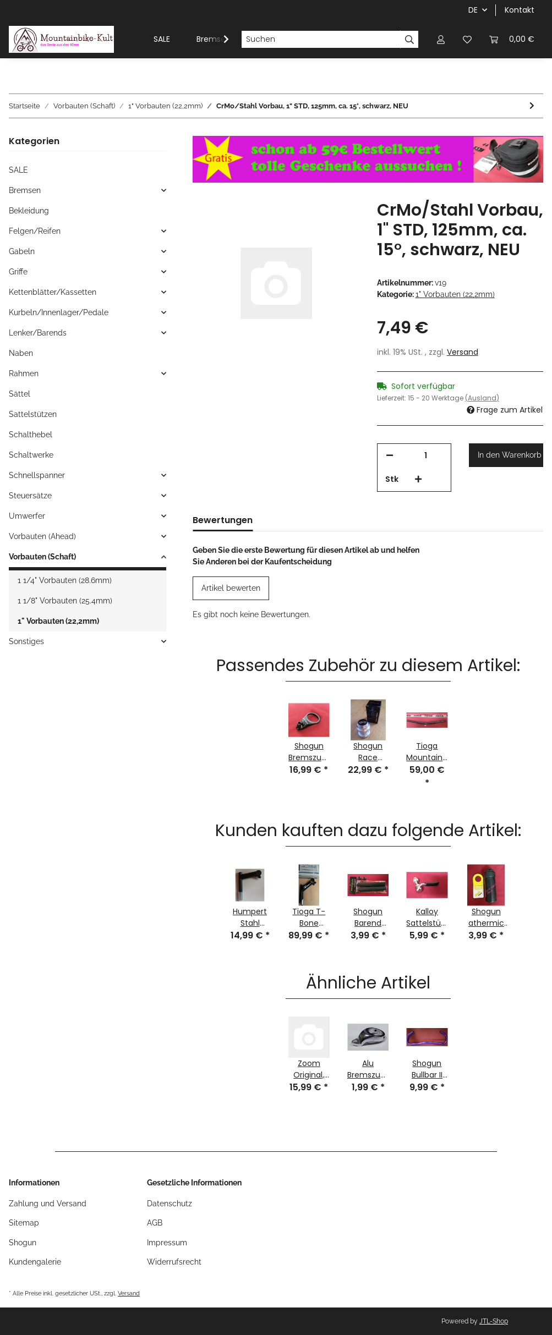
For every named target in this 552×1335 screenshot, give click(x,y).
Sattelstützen (33, 414)
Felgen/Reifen (35, 231)
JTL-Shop (493, 1321)
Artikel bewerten (230, 588)
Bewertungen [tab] (223, 520)
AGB (154, 1222)
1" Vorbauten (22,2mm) (455, 294)
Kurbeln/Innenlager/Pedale (58, 312)
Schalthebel (30, 434)
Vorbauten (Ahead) (42, 536)
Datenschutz (169, 1203)
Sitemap (24, 1222)
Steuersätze (30, 495)
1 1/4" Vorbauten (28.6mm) (65, 580)
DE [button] (473, 9)
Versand (462, 352)
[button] (441, 39)
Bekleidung (29, 210)
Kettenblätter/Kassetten (52, 292)
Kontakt (519, 9)
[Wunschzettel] (467, 39)
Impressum (167, 1242)
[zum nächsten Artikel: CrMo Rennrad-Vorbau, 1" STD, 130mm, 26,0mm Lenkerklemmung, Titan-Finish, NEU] (532, 106)
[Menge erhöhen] (418, 479)
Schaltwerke (31, 455)
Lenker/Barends (38, 332)
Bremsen (25, 190)
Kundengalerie (35, 1261)
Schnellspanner (37, 475)
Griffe (18, 271)
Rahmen (24, 373)
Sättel (19, 393)
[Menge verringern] (390, 456)
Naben (21, 353)
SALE (18, 170)
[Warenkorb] (511, 39)
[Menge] (426, 456)
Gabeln (22, 251)
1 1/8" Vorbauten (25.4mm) (65, 600)
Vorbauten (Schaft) (42, 556)
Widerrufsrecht (174, 1261)
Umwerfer (27, 516)
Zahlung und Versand (47, 1203)
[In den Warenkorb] (506, 455)
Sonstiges (26, 641)
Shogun (22, 1242)
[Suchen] (321, 39)
